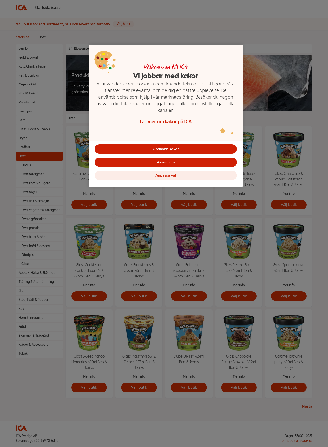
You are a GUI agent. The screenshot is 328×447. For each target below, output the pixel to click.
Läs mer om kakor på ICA (166, 121)
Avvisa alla (166, 162)
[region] (166, 116)
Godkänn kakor (166, 149)
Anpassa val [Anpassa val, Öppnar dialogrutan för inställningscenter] (165, 175)
